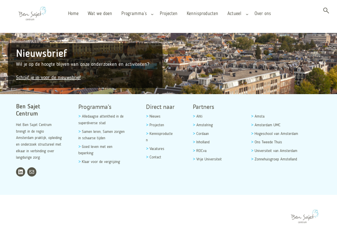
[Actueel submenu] (247, 13)
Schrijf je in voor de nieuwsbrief (48, 77)
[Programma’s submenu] (152, 13)
